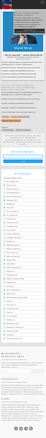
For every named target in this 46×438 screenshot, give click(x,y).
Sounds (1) (10, 286)
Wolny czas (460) (12, 331)
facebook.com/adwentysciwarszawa (23, 74)
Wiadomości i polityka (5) (15, 327)
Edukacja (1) (11, 204)
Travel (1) (10, 312)
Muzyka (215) (11, 260)
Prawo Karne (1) (12, 275)
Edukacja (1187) (12, 200)
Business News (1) (13, 189)
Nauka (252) (11, 264)
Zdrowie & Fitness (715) (14, 338)
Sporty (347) (11, 293)
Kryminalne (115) (12, 226)
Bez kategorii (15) (13, 181)
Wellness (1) (11, 320)
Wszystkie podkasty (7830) (13, 178)
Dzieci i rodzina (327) (14, 196)
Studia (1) (10, 301)
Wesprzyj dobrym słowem (11, 120)
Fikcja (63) (10, 207)
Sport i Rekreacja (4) (13, 290)
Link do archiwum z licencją (34, 394)
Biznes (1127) (11, 185)
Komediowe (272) (12, 222)
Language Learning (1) (14, 237)
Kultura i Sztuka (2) (13, 234)
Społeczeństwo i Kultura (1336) (17, 297)
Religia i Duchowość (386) (15, 278)
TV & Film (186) (12, 316)
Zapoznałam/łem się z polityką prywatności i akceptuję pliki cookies (29, 30)
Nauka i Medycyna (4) (14, 267)
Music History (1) (12, 252)
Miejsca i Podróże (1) (14, 249)
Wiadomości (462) (13, 323)
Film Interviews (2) (13, 211)
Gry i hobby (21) (12, 215)
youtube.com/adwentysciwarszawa (21, 71)
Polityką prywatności (22, 20)
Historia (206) (11, 219)
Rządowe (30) (11, 282)
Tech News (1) (11, 305)
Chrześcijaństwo (8, 130)
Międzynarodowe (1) (13, 245)
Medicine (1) (11, 241)
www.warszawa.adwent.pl (26, 77)
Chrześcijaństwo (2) (13, 192)
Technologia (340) (12, 308)
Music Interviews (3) (13, 256)
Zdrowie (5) (10, 335)
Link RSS (5, 117)
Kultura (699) (11, 230)
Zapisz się (37, 371)
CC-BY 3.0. (19, 394)
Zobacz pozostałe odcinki (20, 117)
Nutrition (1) (11, 271)
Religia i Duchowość (23, 130)
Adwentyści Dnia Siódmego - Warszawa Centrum (19, 88)
